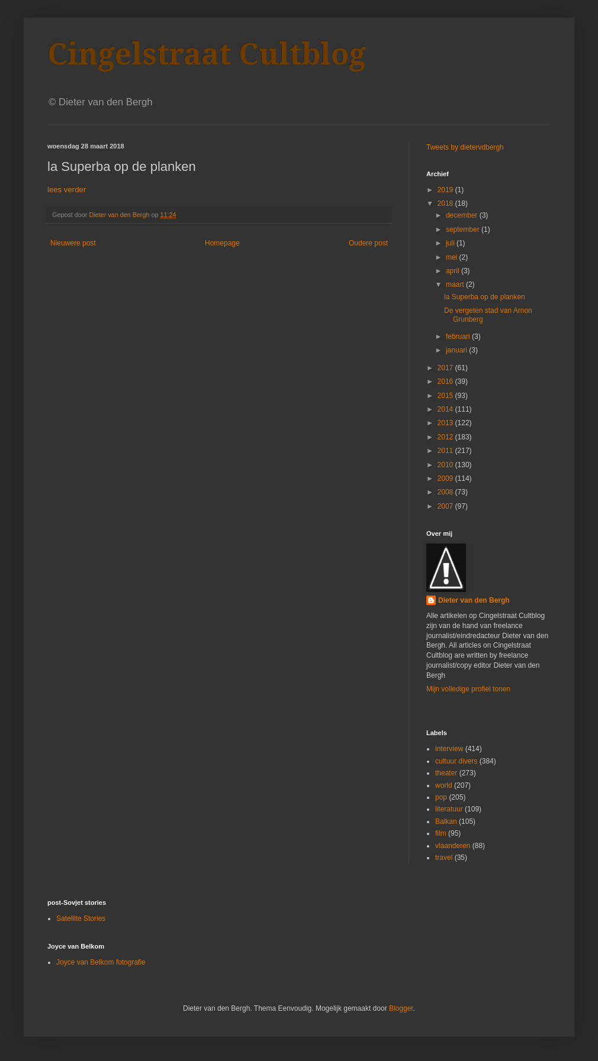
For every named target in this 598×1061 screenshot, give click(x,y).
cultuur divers (456, 761)
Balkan (446, 821)
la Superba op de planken (484, 297)
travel (443, 857)
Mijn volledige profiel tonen (468, 689)
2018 (446, 203)
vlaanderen (452, 846)
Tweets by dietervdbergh (465, 147)
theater (446, 773)
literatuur (449, 809)
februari (459, 336)
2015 (446, 396)
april (453, 271)
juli (451, 243)
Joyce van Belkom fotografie (101, 962)
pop (441, 797)
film (440, 833)
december (463, 215)
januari (457, 350)
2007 (446, 506)
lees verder (66, 189)
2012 (446, 437)
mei (452, 257)
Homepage (222, 243)
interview (449, 749)
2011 (446, 451)
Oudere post (368, 243)
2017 (446, 368)
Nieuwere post (73, 243)
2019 (446, 190)
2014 (446, 409)
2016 (446, 381)
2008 (446, 492)
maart (456, 284)
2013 (446, 423)
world (443, 785)
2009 (446, 478)
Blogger (401, 1008)
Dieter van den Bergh (474, 600)
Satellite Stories (80, 918)
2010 (446, 465)
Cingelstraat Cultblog (206, 54)
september (463, 229)
